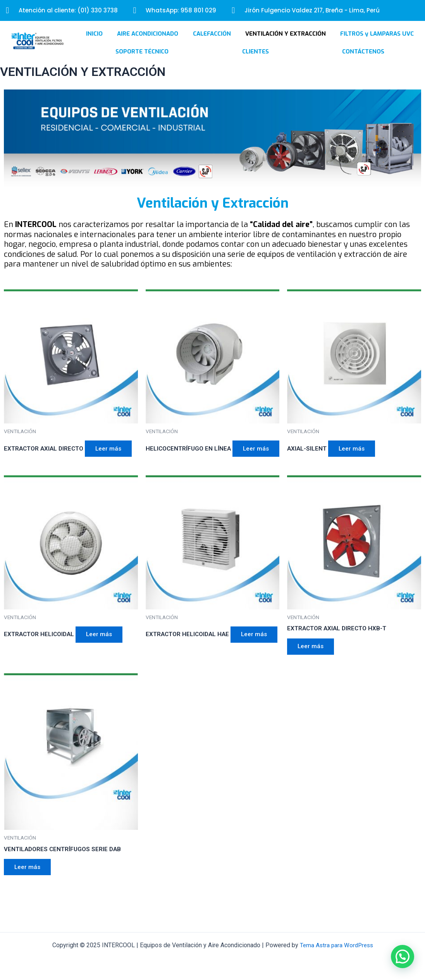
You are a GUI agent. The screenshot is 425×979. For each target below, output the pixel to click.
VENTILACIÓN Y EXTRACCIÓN (285, 44)
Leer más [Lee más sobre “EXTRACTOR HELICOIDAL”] (102, 660)
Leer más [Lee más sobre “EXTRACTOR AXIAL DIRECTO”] (112, 460)
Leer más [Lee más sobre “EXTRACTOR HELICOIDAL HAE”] (170, 672)
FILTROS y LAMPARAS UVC (377, 44)
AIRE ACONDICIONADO (147, 44)
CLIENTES (255, 62)
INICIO (94, 44)
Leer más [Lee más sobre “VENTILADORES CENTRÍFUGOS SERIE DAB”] (28, 894)
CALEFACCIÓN (212, 44)
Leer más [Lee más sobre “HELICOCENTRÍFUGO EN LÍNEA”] (170, 472)
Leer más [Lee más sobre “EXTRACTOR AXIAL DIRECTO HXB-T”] (312, 672)
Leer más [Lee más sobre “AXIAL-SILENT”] (354, 460)
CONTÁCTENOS (363, 62)
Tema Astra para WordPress (336, 945)
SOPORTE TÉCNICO (142, 62)
